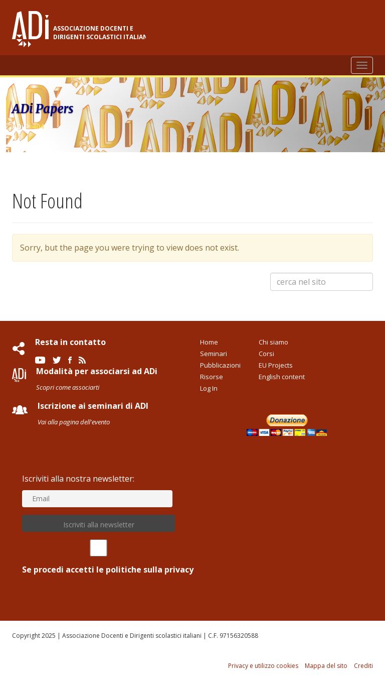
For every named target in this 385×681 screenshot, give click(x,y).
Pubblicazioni (220, 365)
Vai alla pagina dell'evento (74, 421)
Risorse (211, 376)
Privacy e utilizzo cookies (263, 665)
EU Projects (276, 365)
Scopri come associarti (67, 387)
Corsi (266, 353)
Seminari (213, 353)
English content (282, 376)
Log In (209, 388)
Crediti (363, 665)
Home (209, 342)
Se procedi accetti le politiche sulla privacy (98, 557)
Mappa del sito (326, 665)
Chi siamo (273, 342)
